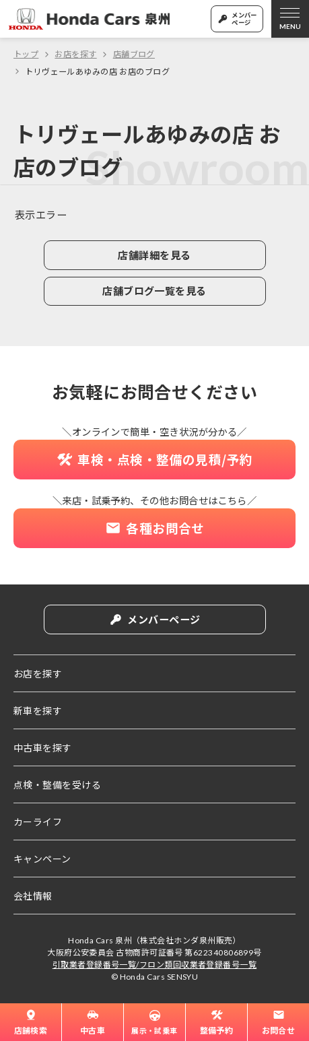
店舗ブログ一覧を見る (154, 293)
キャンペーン (42, 858)
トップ (25, 54)
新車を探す (37, 710)
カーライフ (37, 821)
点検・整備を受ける (57, 784)
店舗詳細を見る (154, 255)
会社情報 (33, 895)
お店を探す (75, 54)
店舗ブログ (134, 54)
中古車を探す (42, 747)
